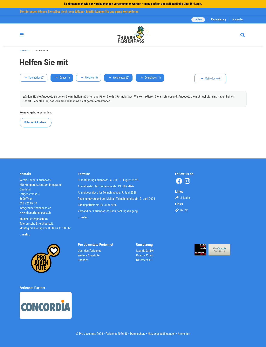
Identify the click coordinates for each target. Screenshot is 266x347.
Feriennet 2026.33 (116, 334)
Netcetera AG (144, 260)
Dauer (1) (62, 77)
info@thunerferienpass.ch (35, 208)
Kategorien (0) (34, 77)
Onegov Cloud (144, 255)
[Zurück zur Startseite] (133, 34)
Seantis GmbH (145, 251)
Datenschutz (137, 334)
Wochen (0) (89, 77)
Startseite (25, 50)
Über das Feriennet (89, 251)
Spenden (83, 260)
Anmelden (237, 19)
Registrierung (218, 19)
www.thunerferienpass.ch (35, 213)
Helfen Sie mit (42, 50)
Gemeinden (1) (150, 77)
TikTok (181, 210)
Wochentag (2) (119, 77)
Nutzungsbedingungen (161, 334)
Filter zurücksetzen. (35, 122)
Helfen (198, 19)
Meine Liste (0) (211, 78)
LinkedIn (182, 198)
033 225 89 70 (28, 203)
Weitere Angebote (89, 255)
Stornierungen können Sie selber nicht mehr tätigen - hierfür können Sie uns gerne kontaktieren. (80, 11)
